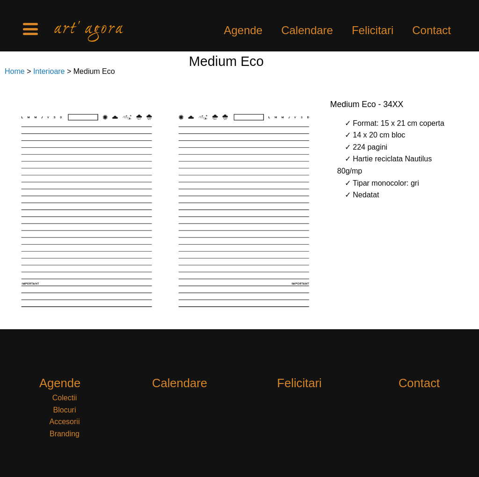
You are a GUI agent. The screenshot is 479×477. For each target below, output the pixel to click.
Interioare (49, 71)
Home (15, 71)
